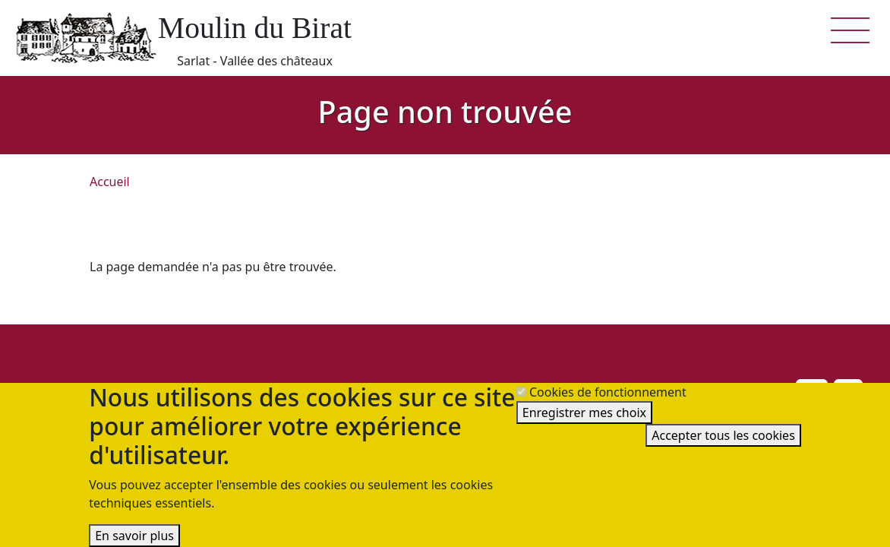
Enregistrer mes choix (584, 412)
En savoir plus (134, 535)
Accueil (110, 181)
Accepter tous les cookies (723, 435)
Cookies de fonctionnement (607, 392)
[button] (850, 29)
